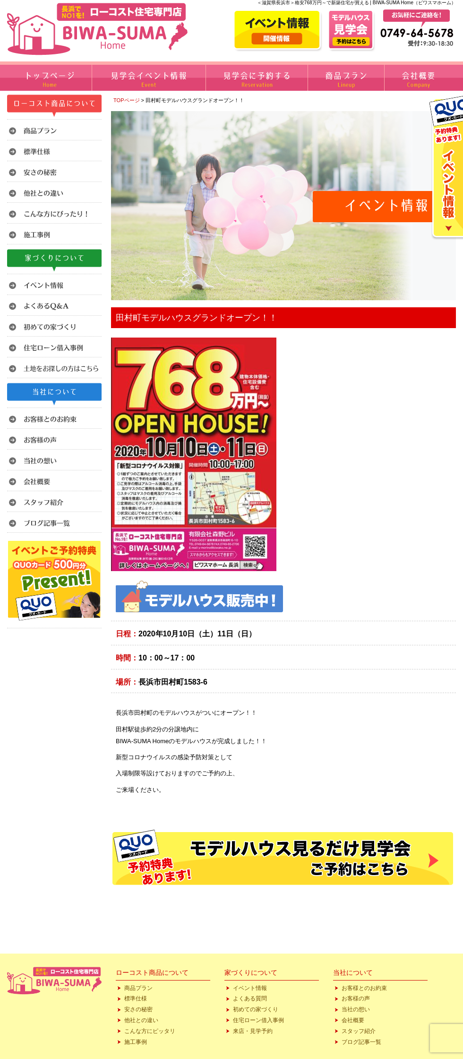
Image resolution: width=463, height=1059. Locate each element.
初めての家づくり (255, 1009)
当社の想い (356, 1009)
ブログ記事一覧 (361, 1042)
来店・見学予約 (253, 1031)
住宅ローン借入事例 (258, 1020)
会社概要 (353, 1020)
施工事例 (135, 1042)
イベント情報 (250, 988)
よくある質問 (250, 998)
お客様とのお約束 (364, 988)
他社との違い (141, 1020)
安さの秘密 (138, 1009)
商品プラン (138, 988)
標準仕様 (135, 998)
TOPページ (126, 100)
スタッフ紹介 (359, 1031)
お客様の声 (356, 998)
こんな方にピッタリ (149, 1031)
